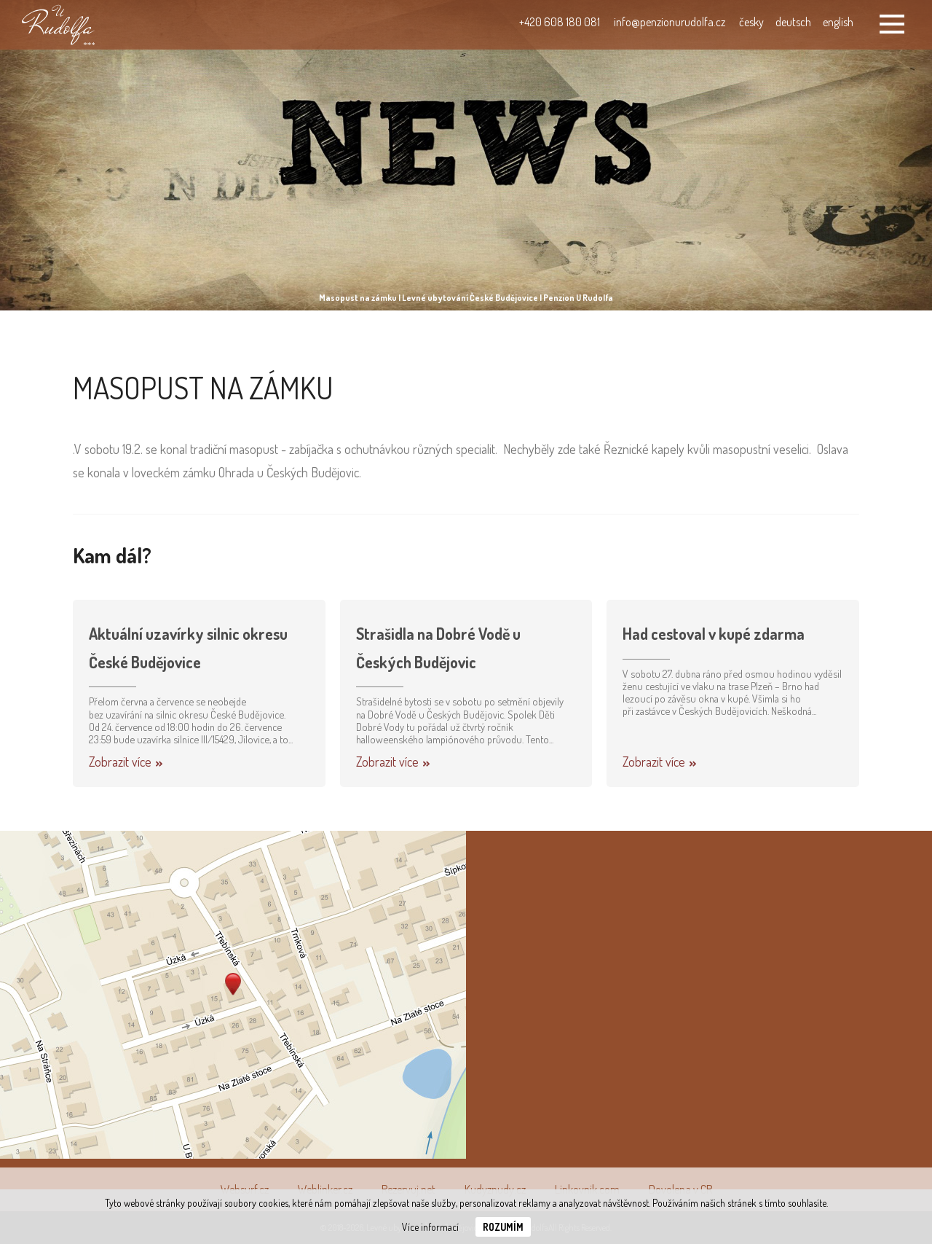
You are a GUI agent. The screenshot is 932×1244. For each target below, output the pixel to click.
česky (751, 22)
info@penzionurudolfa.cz (669, 22)
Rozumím (503, 1227)
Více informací (430, 1227)
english (838, 22)
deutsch (793, 22)
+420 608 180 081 (559, 22)
